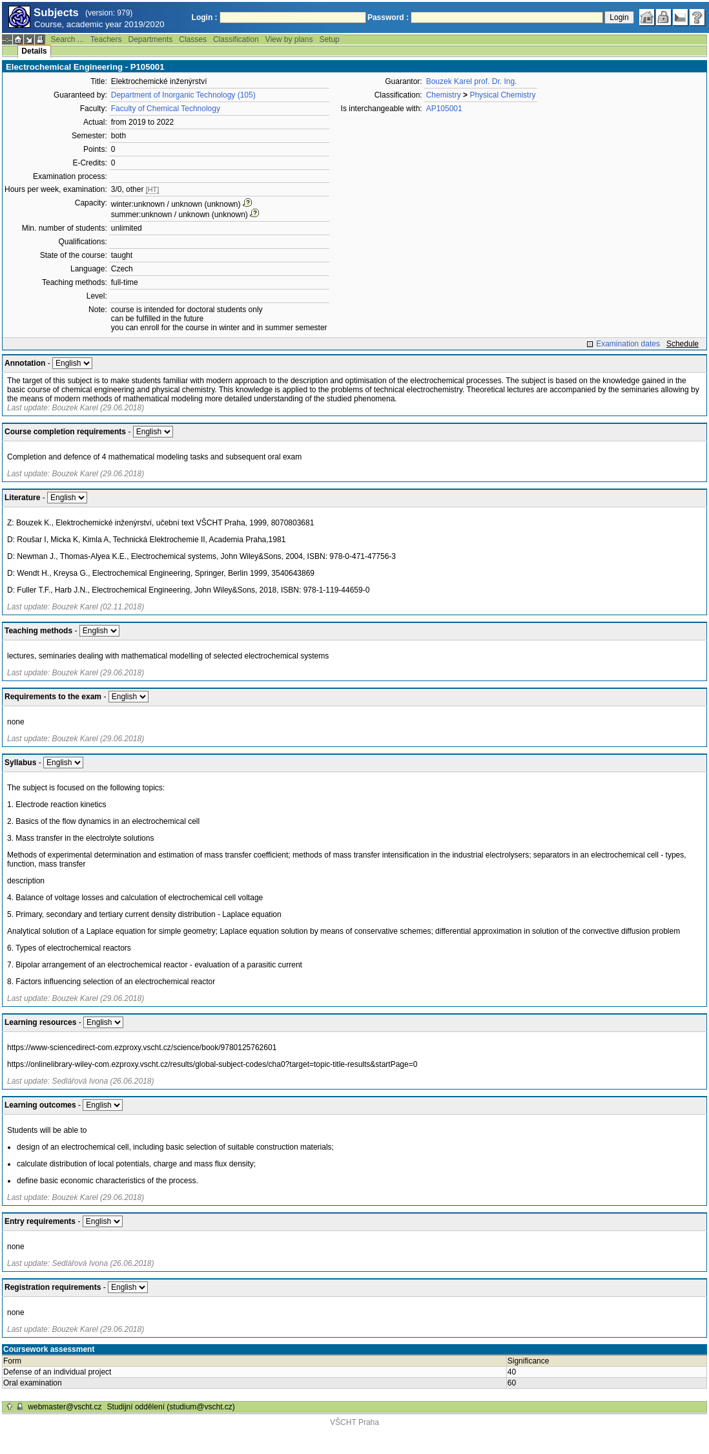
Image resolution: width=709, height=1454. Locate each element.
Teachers (106, 39)
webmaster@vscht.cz (64, 1406)
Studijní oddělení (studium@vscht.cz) (171, 1406)
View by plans (289, 39)
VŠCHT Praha (354, 1422)
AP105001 (444, 108)
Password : (388, 17)
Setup (329, 39)
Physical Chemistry (502, 95)
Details (33, 51)
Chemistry (443, 95)
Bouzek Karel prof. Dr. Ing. (471, 81)
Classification (236, 39)
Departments (150, 39)
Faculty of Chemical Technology (165, 108)
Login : (205, 17)
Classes (193, 39)
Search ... (66, 39)
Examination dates (628, 343)
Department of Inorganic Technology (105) (183, 95)
